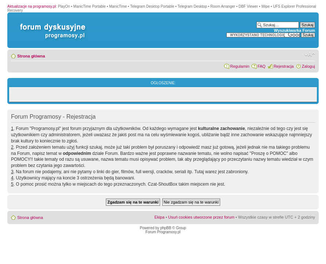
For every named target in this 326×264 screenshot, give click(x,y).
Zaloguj (308, 66)
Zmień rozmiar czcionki (309, 54)
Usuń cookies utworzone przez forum (201, 217)
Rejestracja (284, 66)
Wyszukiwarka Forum (294, 30)
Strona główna (31, 56)
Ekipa (160, 217)
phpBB (165, 228)
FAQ (262, 66)
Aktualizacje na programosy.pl (31, 6)
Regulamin (239, 66)
